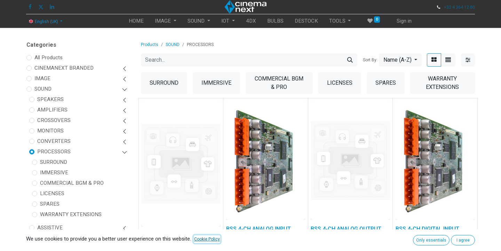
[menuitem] (136, 21)
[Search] (350, 60)
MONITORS (50, 131)
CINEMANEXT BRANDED (64, 68)
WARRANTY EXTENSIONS (71, 214)
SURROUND (53, 162)
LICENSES (52, 193)
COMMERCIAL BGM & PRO (72, 183)
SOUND (42, 89)
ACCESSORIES (54, 238)
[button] (400, 60)
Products (149, 44)
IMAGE (42, 78)
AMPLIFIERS (52, 110)
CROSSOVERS (54, 120)
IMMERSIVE (54, 172)
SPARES (49, 204)
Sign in (404, 21)
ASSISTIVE (50, 228)
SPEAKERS (50, 99)
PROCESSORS (54, 152)
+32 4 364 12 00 (459, 7)
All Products (48, 57)
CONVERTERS (54, 141)
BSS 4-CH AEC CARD (167, 235)
